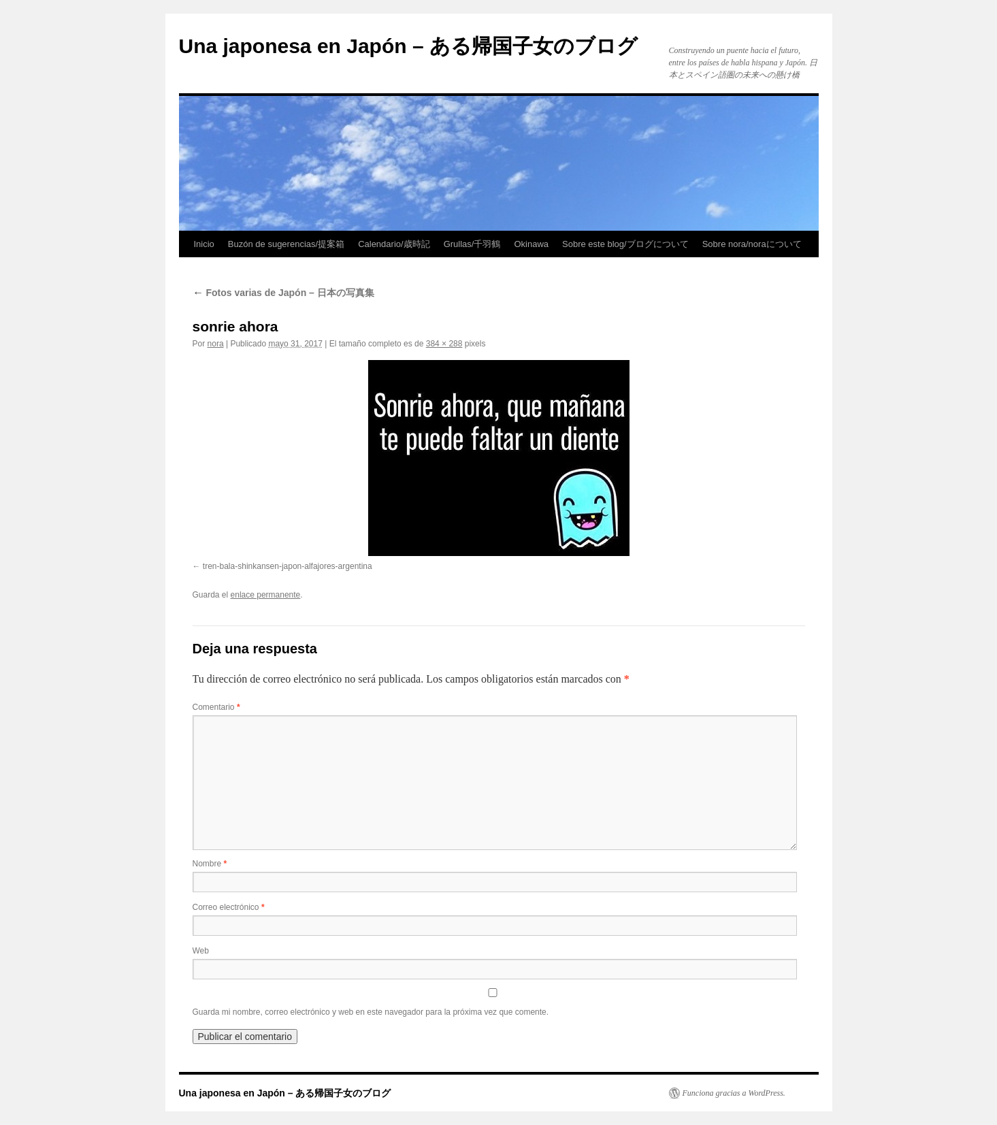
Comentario (216, 707)
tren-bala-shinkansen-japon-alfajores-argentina (287, 566)
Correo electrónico (229, 907)
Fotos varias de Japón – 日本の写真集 (283, 292)
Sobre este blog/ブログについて (625, 244)
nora (216, 343)
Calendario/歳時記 (394, 244)
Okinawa (531, 244)
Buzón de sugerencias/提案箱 (286, 244)
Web (201, 951)
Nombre (210, 863)
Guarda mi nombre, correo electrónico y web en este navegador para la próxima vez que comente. (371, 1012)
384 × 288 (444, 343)
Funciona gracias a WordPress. (734, 1093)
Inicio (204, 244)
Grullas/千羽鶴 (472, 244)
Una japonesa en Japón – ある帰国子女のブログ (408, 46)
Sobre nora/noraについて (752, 244)
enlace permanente (266, 595)
